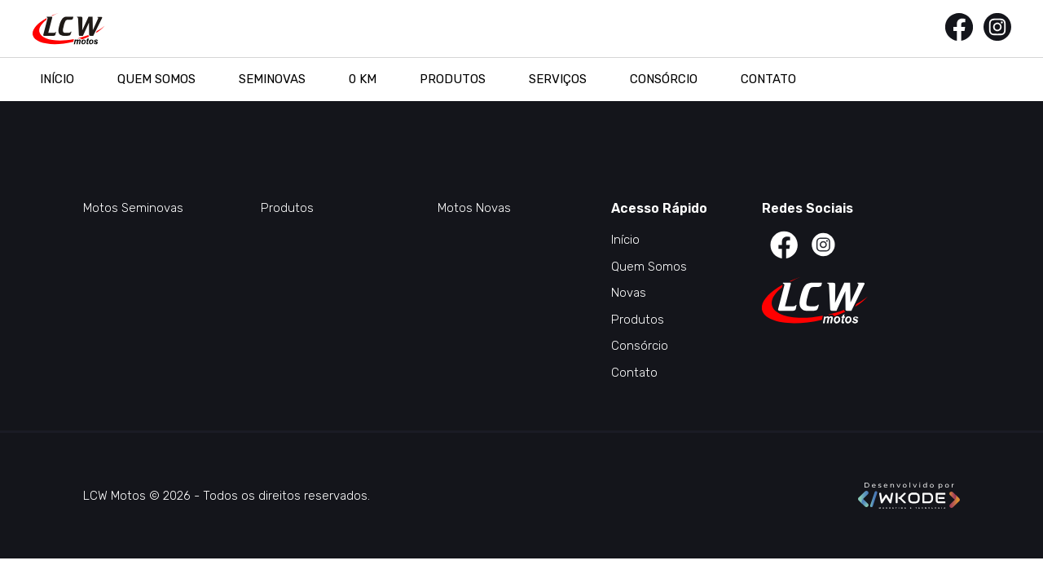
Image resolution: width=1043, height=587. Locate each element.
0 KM (362, 79)
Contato (768, 79)
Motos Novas (474, 208)
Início (57, 79)
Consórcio (664, 79)
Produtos (453, 79)
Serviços (558, 79)
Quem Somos (156, 79)
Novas (628, 292)
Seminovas (272, 79)
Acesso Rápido (659, 208)
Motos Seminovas (133, 208)
